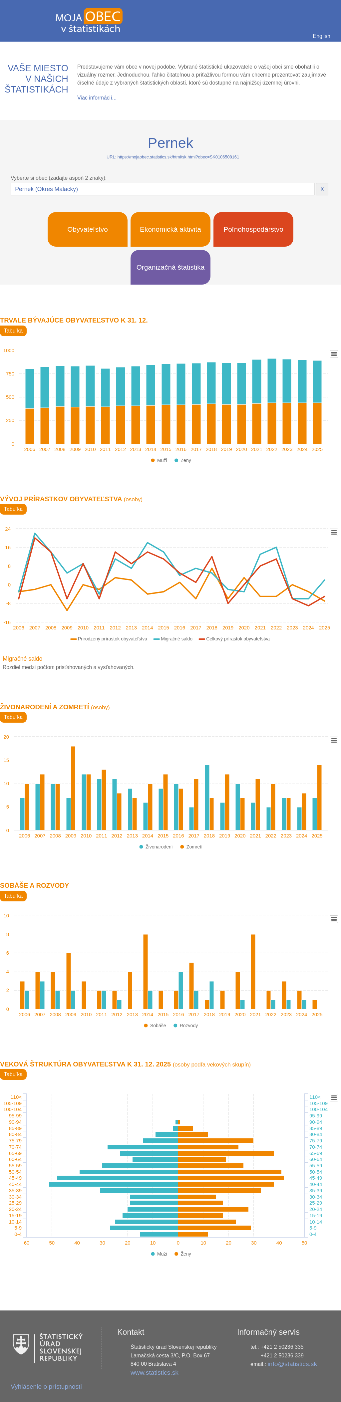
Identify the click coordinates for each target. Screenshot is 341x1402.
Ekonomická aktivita (170, 229)
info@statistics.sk (292, 1363)
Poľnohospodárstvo (253, 229)
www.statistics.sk (154, 1372)
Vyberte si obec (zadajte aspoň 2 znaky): (59, 178)
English (321, 36)
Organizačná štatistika (171, 267)
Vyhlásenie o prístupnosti (46, 1386)
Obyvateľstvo (87, 229)
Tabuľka (13, 331)
